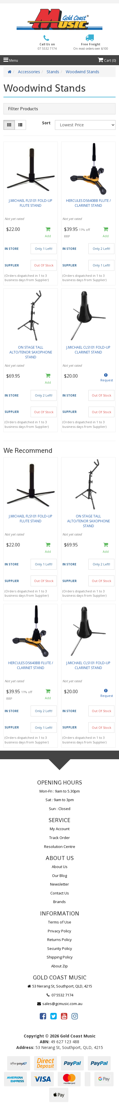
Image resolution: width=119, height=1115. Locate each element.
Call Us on (47, 46)
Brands (59, 901)
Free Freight (90, 46)
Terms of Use (59, 922)
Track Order (59, 837)
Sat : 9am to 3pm (59, 799)
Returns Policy (59, 939)
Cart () (107, 60)
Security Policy (59, 948)
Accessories (29, 71)
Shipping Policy (60, 957)
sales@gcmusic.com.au (59, 1003)
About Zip (59, 966)
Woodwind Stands (82, 71)
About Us (60, 866)
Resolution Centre (59, 846)
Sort (46, 122)
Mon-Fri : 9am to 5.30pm (59, 791)
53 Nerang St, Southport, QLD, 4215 (59, 986)
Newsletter (59, 884)
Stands (53, 71)
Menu (10, 60)
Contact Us (59, 893)
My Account (60, 828)
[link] (43, 1016)
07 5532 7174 (59, 995)
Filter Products (23, 108)
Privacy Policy (59, 931)
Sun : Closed (59, 808)
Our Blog (59, 875)
